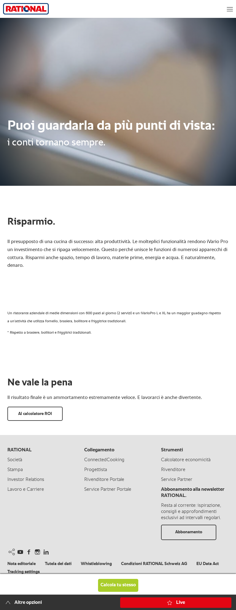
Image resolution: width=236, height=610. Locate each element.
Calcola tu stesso (118, 585)
